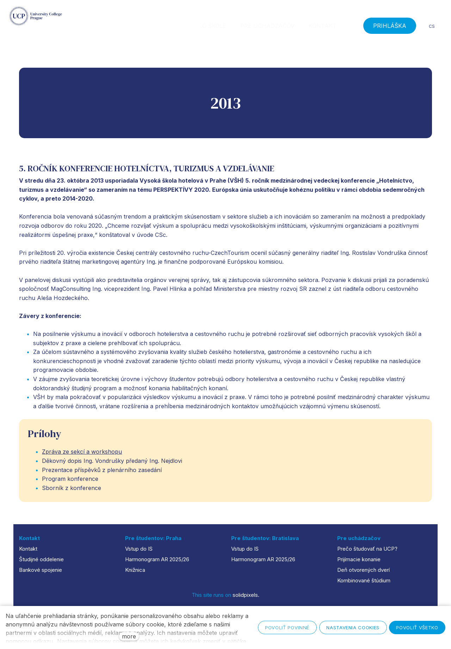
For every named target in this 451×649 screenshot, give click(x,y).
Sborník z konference (71, 491)
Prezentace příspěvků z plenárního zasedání (102, 473)
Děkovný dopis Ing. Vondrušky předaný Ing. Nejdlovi (112, 464)
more (129, 636)
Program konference (70, 482)
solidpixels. (246, 595)
